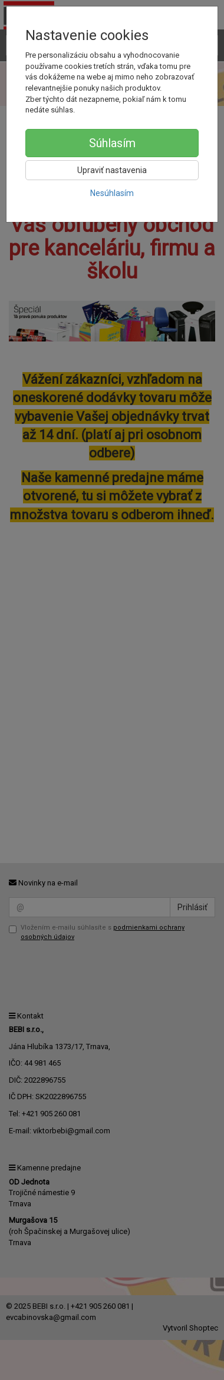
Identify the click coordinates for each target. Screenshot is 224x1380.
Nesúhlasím (112, 193)
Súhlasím (112, 143)
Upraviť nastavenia (112, 170)
